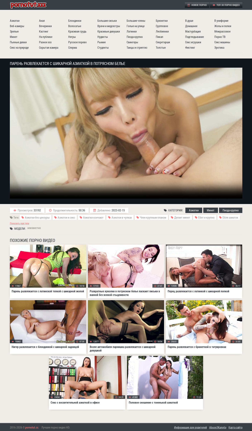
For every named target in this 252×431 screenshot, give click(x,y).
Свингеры (132, 42)
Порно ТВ (219, 37)
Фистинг (190, 47)
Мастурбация (193, 31)
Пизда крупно (135, 37)
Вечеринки (45, 26)
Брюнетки (162, 20)
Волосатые (74, 26)
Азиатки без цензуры (37, 217)
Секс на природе (19, 47)
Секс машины (222, 42)
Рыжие (101, 42)
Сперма (72, 47)
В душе (189, 20)
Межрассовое (222, 31)
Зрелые (14, 31)
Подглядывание (194, 37)
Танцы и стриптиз (137, 47)
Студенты (103, 47)
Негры (72, 37)
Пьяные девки (18, 42)
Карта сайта (235, 427)
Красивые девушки (108, 31)
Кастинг (43, 31)
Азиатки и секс (66, 217)
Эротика (219, 47)
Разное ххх (45, 42)
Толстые (161, 47)
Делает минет (182, 217)
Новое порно (197, 5)
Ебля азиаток (230, 217)
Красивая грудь (77, 31)
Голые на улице (136, 26)
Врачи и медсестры (108, 26)
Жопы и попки (222, 26)
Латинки (132, 31)
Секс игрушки (193, 42)
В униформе (221, 20)
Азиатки (15, 20)
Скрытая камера (48, 47)
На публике (45, 37)
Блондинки (74, 20)
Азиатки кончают (93, 217)
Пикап (159, 37)
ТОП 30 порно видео (226, 5)
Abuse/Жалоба (217, 427)
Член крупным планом (153, 217)
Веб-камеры (17, 26)
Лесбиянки (162, 31)
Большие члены (136, 20)
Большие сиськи (107, 20)
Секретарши (163, 42)
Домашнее (191, 26)
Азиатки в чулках (122, 217)
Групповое (162, 26)
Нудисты (102, 37)
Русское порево (77, 42)
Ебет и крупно (206, 217)
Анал (42, 20)
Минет (13, 37)
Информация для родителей (190, 427)
